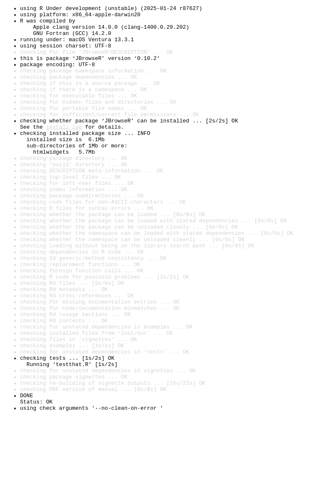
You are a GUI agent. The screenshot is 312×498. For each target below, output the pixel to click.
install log (64, 151)
